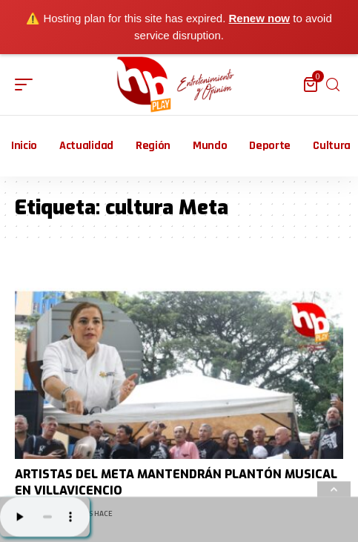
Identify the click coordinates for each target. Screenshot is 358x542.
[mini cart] (311, 84)
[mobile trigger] (27, 84)
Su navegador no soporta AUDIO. (45, 517)
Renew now (260, 18)
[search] (332, 84)
